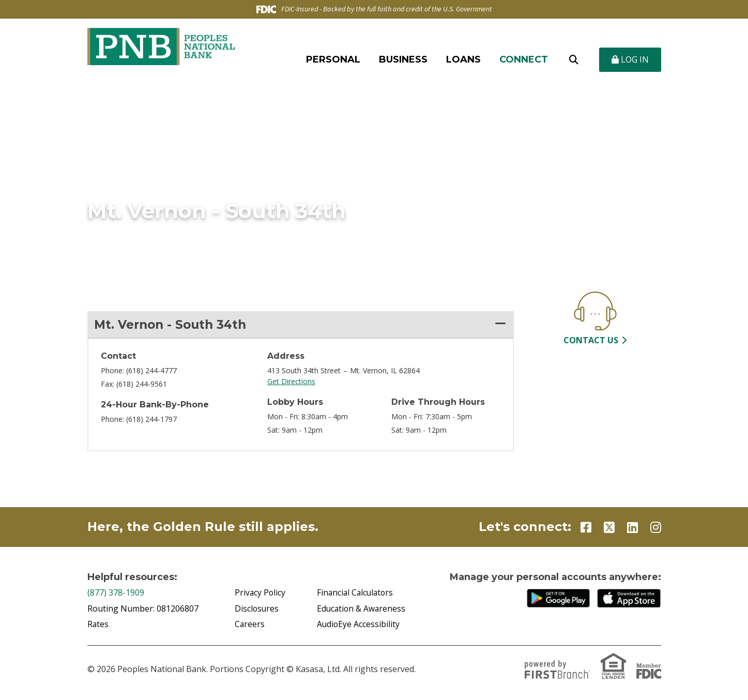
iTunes (629, 599)
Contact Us (590, 340)
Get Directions (291, 382)
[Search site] (573, 60)
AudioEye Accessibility (359, 624)
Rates (98, 624)
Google (558, 599)
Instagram (655, 528)
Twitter (609, 528)
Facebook (586, 528)
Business (403, 59)
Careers (250, 624)
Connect (523, 59)
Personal (333, 59)
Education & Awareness (362, 609)
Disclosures (257, 609)
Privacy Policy (260, 593)
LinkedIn (632, 528)
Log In (630, 59)
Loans (463, 59)
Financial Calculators (356, 593)
